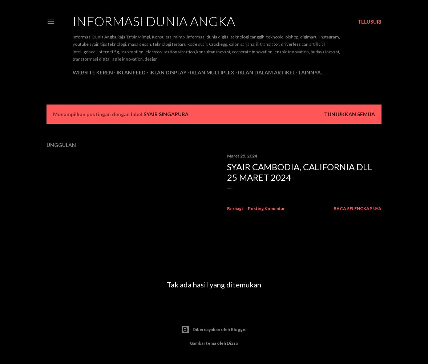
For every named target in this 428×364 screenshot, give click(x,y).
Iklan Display (167, 72)
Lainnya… (312, 72)
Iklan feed (131, 72)
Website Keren (93, 72)
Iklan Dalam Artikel (266, 72)
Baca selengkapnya (357, 208)
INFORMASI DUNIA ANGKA (154, 21)
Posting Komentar (266, 208)
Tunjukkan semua (349, 114)
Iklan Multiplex (212, 72)
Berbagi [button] (235, 208)
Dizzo (232, 343)
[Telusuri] (369, 21)
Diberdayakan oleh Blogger (214, 329)
